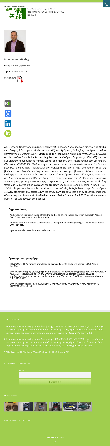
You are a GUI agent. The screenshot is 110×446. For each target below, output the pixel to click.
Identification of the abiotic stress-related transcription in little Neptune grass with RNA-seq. (57, 223)
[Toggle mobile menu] (104, 7)
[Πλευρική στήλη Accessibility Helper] (106, 3)
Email (21, 370)
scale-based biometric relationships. (32, 230)
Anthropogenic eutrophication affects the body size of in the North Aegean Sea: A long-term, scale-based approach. (56, 215)
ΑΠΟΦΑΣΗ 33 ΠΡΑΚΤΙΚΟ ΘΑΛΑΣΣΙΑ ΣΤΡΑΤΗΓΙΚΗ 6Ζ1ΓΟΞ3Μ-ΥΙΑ (37, 351)
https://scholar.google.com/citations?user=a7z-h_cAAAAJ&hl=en (48, 188)
